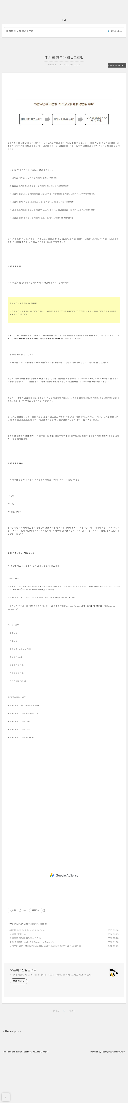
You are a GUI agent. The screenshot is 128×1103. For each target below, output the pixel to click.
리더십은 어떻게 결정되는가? (24, 985)
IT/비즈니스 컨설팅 (19, 971)
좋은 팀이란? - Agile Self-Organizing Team (30, 989)
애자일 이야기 (16, 981)
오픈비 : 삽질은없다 (23, 1016)
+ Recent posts (12, 1078)
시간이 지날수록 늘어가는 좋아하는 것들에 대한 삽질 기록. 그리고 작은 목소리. (51, 1021)
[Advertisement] (64, 111)
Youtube (36, 1098)
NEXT (71, 1057)
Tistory (104, 1098)
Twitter (19, 1098)
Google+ (45, 1098)
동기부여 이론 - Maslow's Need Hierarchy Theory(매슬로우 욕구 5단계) (44, 992)
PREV (55, 1057)
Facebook (27, 1098)
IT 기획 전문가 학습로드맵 (19, 31)
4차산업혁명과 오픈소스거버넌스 (26, 977)
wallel (122, 1098)
